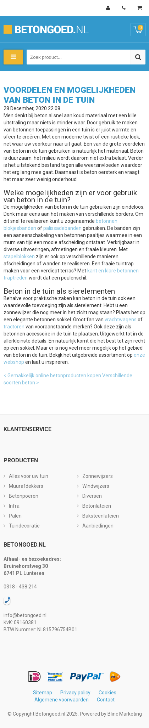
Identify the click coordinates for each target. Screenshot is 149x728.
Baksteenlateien (100, 516)
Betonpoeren (23, 496)
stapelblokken (19, 256)
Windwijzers (95, 486)
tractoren (14, 326)
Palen (15, 516)
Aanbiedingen (98, 526)
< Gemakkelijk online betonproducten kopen (52, 375)
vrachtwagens (121, 319)
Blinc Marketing (124, 714)
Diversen (92, 496)
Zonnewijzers (97, 476)
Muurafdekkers (26, 486)
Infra (14, 506)
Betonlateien (96, 506)
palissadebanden (62, 228)
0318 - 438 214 (20, 586)
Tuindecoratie (24, 526)
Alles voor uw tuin (28, 476)
